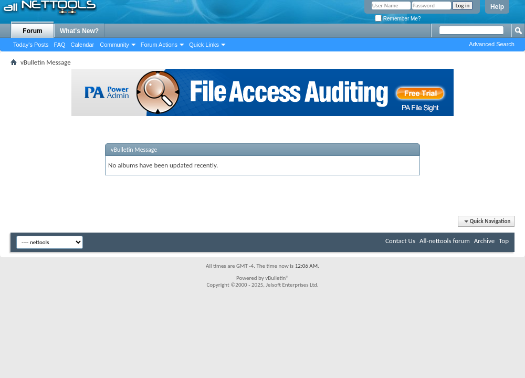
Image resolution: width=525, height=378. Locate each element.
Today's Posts (31, 44)
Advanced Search (491, 44)
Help (497, 6)
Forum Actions (159, 44)
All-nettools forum (444, 241)
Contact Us (400, 241)
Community (114, 44)
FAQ (60, 44)
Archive (484, 241)
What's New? (79, 31)
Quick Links (204, 44)
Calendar (82, 44)
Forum (32, 31)
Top (504, 241)
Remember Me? (398, 19)
